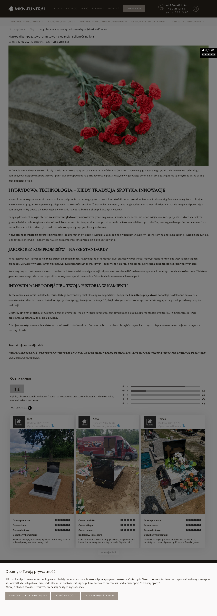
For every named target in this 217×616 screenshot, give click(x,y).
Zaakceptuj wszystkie (99, 595)
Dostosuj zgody (65, 595)
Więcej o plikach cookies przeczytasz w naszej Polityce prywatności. (44, 587)
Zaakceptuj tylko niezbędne (28, 595)
